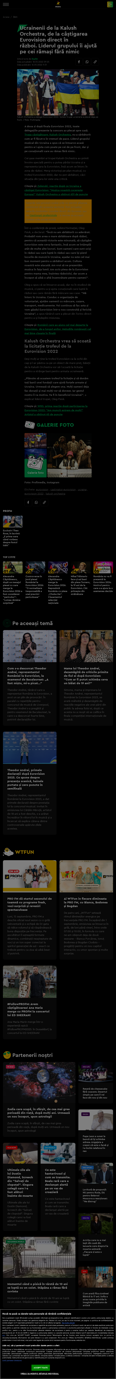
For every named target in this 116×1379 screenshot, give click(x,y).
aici (3, 1335)
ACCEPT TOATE (41, 1367)
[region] (58, 1344)
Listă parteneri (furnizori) (12, 1360)
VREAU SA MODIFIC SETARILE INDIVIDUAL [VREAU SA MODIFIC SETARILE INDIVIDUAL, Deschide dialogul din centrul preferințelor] (40, 1373)
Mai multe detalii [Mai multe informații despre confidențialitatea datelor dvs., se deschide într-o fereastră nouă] (68, 1323)
